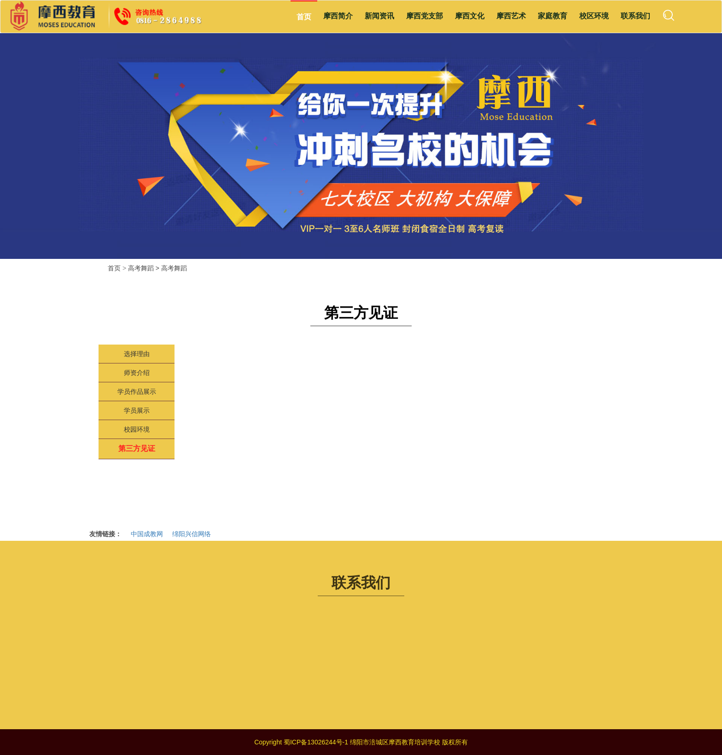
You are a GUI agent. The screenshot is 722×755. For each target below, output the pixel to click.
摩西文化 (469, 16)
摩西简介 (338, 16)
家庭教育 (552, 16)
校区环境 (594, 16)
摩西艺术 (511, 16)
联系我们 (635, 16)
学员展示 (137, 410)
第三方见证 (136, 448)
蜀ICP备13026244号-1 (316, 742)
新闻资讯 (379, 16)
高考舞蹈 (174, 268)
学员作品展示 (136, 391)
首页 (304, 17)
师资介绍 (137, 372)
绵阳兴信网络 (191, 534)
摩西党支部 (424, 16)
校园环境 (137, 429)
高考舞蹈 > (144, 268)
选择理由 (137, 353)
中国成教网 (147, 534)
